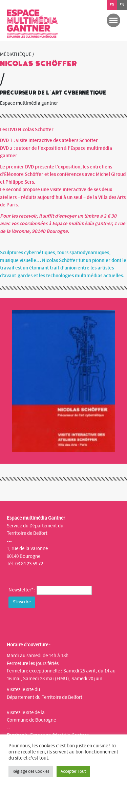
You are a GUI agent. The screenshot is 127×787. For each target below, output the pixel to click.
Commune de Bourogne (31, 720)
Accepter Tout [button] (73, 771)
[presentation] (59, 623)
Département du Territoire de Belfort (44, 697)
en (122, 4)
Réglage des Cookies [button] (31, 771)
